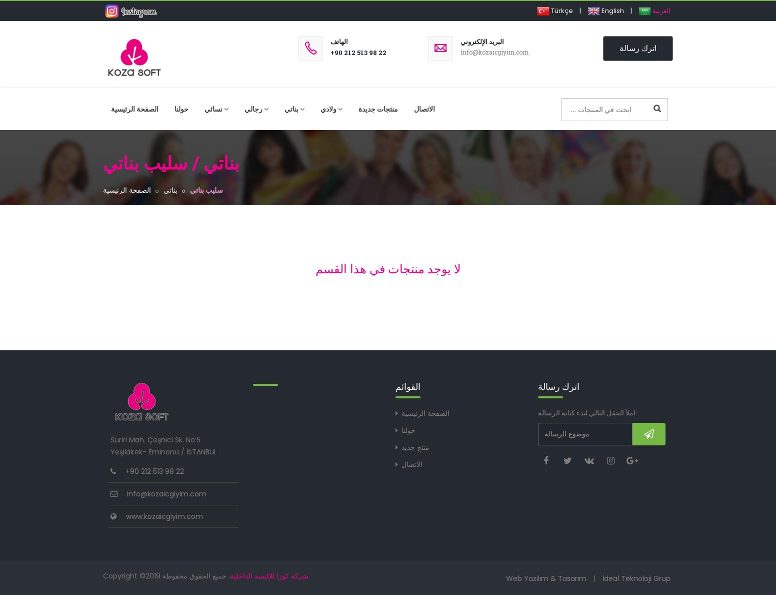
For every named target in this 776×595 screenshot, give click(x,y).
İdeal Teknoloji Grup (636, 578)
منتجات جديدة (378, 109)
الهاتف (339, 42)
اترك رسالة (638, 48)
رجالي (256, 109)
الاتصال (424, 109)
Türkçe (555, 11)
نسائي (216, 109)
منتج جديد (416, 447)
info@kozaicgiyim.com (166, 494)
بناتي (294, 109)
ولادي (331, 109)
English (606, 11)
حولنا (181, 109)
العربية (654, 11)
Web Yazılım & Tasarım (546, 578)
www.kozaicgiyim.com (164, 516)
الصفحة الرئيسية (134, 109)
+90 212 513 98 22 (358, 52)
